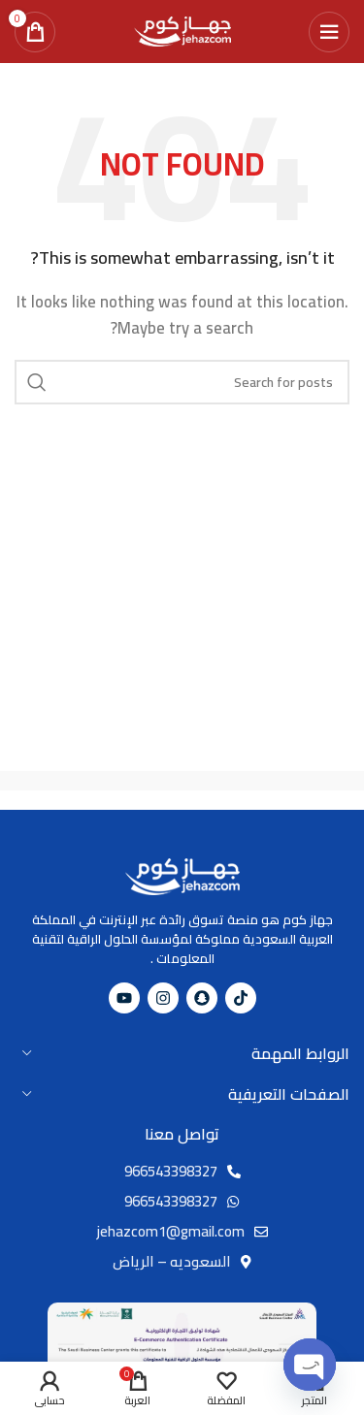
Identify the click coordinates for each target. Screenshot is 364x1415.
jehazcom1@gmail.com (171, 1231)
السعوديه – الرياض (172, 1261)
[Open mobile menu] (329, 32)
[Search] (182, 382)
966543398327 (170, 1171)
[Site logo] (182, 30)
